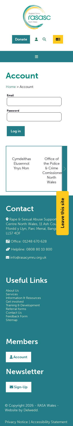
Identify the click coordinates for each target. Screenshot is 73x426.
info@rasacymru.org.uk (28, 257)
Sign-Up (18, 387)
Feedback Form (17, 316)
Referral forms (16, 309)
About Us (12, 290)
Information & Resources (23, 298)
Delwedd (31, 410)
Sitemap (11, 320)
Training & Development (23, 305)
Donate (21, 39)
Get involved (15, 301)
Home (11, 87)
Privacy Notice (16, 422)
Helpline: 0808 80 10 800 (31, 249)
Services (12, 294)
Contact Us (14, 312)
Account (18, 357)
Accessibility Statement (49, 422)
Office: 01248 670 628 (29, 241)
